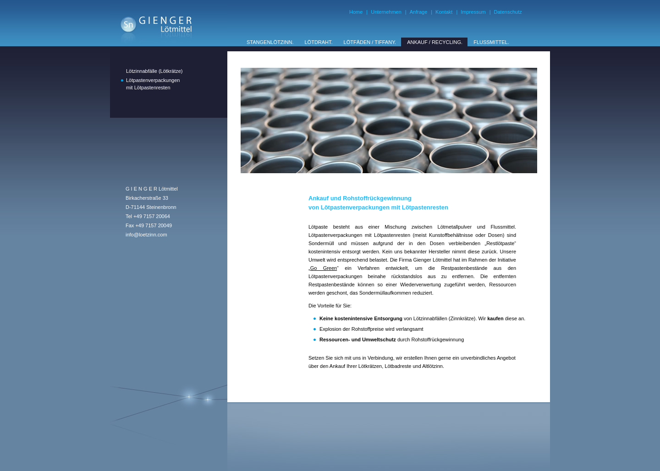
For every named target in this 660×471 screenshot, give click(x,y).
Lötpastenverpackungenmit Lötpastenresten (153, 83)
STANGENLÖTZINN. (270, 42)
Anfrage (419, 12)
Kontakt (443, 12)
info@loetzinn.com (146, 234)
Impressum (473, 12)
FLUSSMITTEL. (491, 42)
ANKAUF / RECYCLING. (434, 42)
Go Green (323, 268)
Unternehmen (386, 12)
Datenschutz (508, 12)
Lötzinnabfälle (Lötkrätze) (154, 71)
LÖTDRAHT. (318, 42)
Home (356, 12)
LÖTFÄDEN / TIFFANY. (370, 42)
